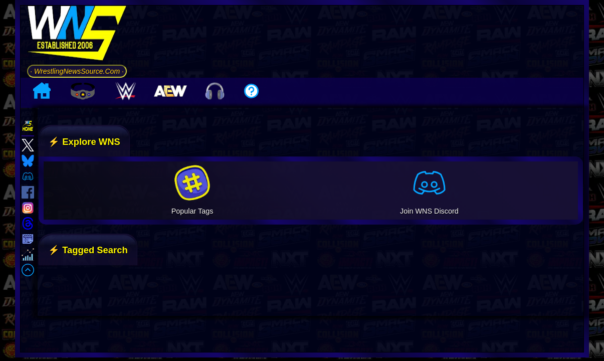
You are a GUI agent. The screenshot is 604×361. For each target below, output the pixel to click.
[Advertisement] (358, 39)
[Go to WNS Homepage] (77, 35)
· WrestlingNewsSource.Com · (77, 71)
